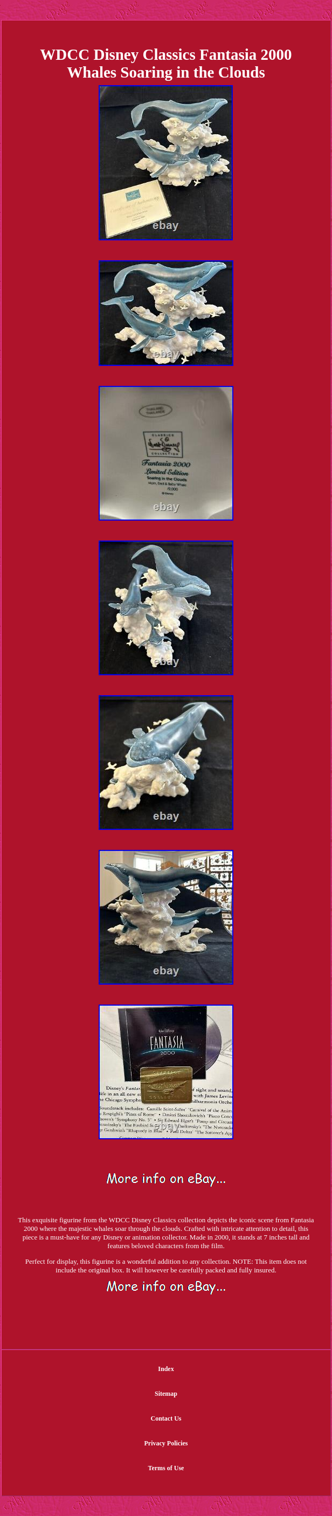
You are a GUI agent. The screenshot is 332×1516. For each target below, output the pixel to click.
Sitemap (166, 1393)
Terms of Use (166, 1468)
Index (166, 1369)
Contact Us (165, 1418)
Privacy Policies (166, 1443)
